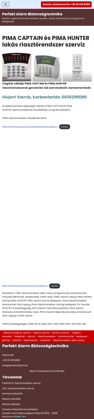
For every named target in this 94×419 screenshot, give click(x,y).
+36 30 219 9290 (11, 360)
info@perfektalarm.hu (15, 365)
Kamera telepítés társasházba (20, 409)
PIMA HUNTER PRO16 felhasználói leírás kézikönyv (25, 286)
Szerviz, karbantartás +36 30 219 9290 (66, 4)
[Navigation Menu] (5, 4)
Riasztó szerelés (11, 399)
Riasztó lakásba (11, 404)
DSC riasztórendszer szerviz (18, 388)
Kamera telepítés (12, 393)
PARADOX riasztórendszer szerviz (21, 383)
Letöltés (64, 127)
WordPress (58, 371)
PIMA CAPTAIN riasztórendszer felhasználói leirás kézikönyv (30, 127)
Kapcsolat (8, 355)
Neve (32, 371)
